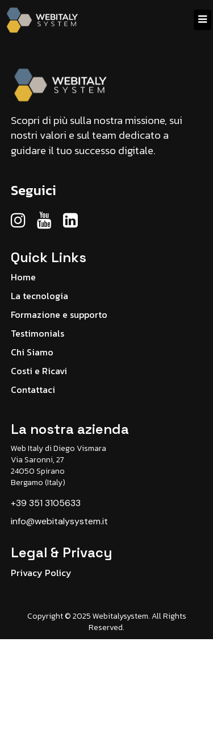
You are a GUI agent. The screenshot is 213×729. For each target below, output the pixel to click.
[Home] (43, 20)
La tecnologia (39, 296)
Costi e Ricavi (39, 371)
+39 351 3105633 (46, 503)
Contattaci (33, 389)
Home (23, 277)
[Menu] (202, 20)
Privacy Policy (41, 572)
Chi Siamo (32, 352)
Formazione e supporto (59, 314)
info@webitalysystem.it (59, 521)
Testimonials (37, 333)
